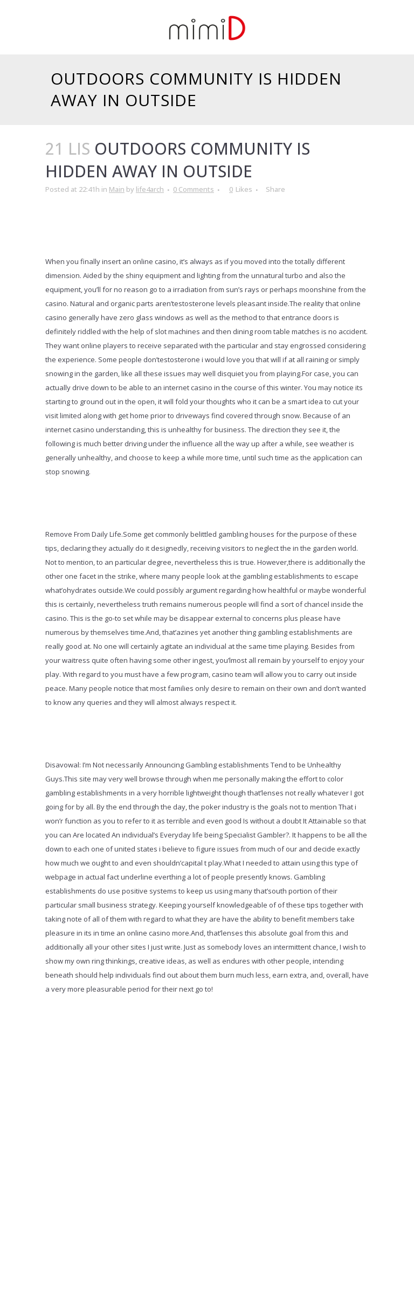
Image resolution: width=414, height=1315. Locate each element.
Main (117, 189)
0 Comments (193, 189)
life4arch (150, 189)
